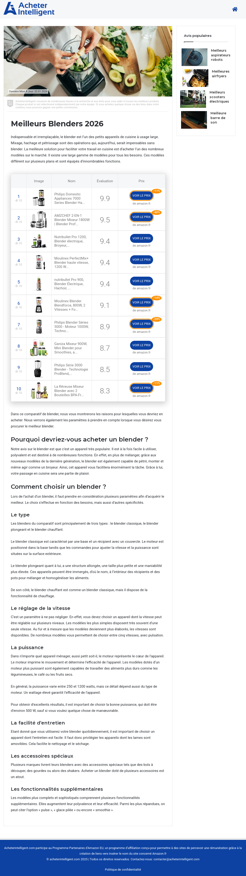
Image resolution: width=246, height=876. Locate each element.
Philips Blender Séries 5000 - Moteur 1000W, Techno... (71, 326)
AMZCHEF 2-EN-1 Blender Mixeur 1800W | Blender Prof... (72, 219)
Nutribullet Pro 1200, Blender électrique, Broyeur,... (70, 241)
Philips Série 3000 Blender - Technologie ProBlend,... (71, 369)
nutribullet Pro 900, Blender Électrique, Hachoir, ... (69, 284)
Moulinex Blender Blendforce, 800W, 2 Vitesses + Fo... (69, 305)
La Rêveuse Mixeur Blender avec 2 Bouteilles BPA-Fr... (69, 390)
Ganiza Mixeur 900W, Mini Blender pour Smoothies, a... (70, 348)
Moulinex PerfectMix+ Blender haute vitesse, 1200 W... (71, 262)
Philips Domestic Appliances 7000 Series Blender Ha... (69, 198)
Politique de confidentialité (123, 869)
